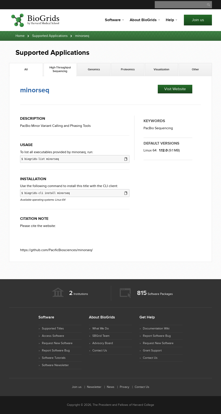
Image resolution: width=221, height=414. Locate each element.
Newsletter (94, 387)
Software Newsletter (55, 365)
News (110, 387)
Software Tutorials (54, 358)
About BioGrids (143, 20)
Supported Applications (50, 36)
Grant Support (152, 350)
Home (20, 36)
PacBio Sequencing (158, 128)
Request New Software (57, 343)
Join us (198, 20)
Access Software (53, 336)
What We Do (100, 328)
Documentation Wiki (156, 328)
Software (113, 20)
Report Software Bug (56, 350)
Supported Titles (53, 328)
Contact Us (99, 350)
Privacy (124, 387)
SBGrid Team (100, 336)
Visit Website (175, 89)
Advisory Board (102, 343)
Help (170, 20)
